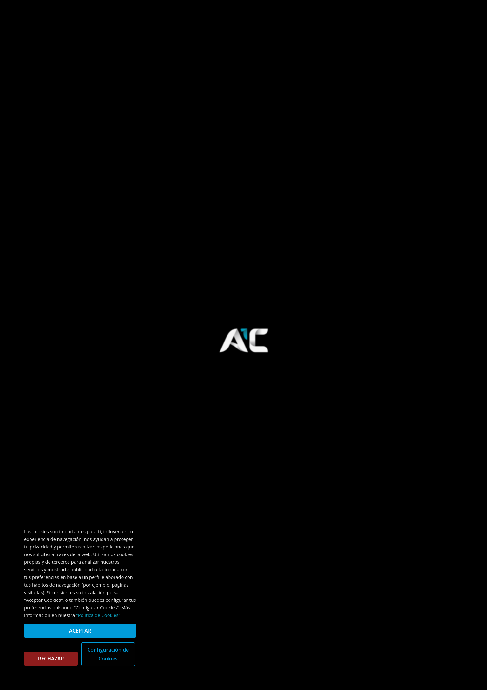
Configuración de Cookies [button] (108, 654)
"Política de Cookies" (98, 615)
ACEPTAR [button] (80, 630)
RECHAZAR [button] (51, 658)
